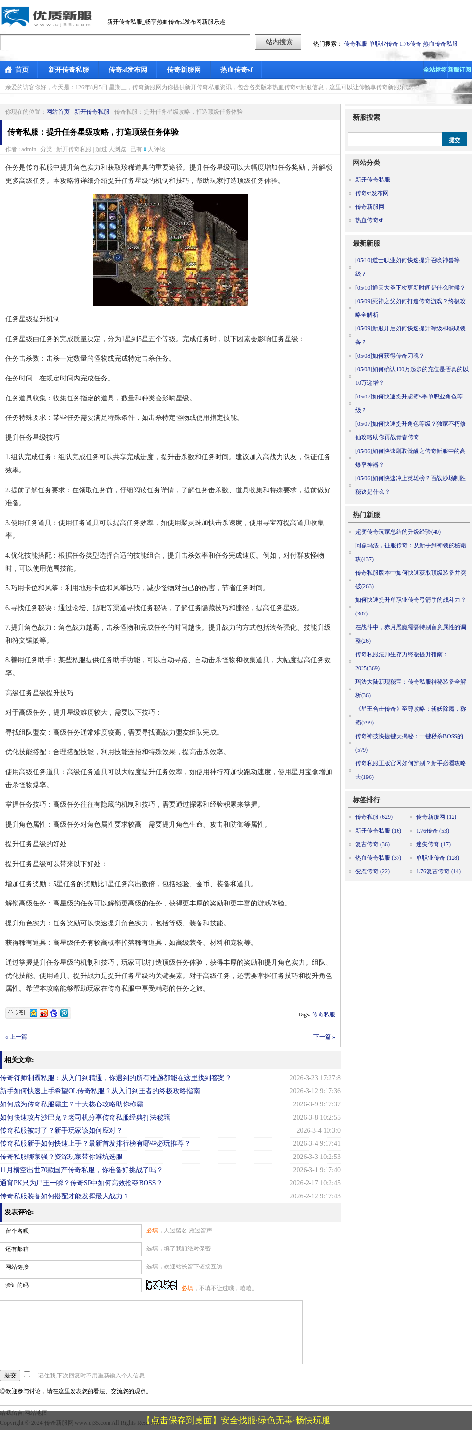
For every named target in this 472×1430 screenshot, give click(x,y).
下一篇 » (324, 1036)
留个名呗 (17, 1231)
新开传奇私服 (68, 69)
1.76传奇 (410, 43)
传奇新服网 (184, 69)
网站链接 (17, 1267)
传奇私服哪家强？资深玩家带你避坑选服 (61, 1156)
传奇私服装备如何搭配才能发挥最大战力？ (64, 1196)
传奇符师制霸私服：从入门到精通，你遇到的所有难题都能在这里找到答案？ (116, 1078)
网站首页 (58, 112)
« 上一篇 (16, 1036)
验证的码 (17, 1285)
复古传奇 (372, 844)
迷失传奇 (433, 844)
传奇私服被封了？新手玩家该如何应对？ (61, 1130)
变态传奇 (372, 871)
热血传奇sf (236, 69)
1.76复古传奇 (438, 871)
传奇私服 (355, 43)
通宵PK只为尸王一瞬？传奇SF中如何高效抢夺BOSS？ (81, 1183)
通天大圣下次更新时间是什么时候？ (410, 287)
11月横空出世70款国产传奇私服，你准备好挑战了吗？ (81, 1170)
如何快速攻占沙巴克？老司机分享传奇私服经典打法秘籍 (85, 1117)
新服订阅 (459, 69)
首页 (22, 69)
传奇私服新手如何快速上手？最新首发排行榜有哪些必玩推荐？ (95, 1143)
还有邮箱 (17, 1249)
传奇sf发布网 (128, 69)
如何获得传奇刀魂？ (390, 355)
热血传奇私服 (440, 43)
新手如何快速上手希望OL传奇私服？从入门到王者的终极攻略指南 (100, 1091)
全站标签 (435, 69)
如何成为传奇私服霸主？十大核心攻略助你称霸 (71, 1104)
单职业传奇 (383, 43)
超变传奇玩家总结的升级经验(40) (398, 531)
